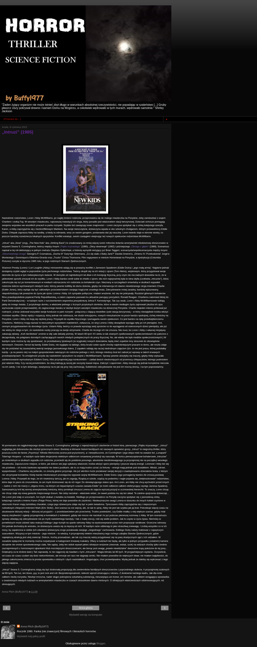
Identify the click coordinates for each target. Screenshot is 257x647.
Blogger (100, 643)
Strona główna (86, 608)
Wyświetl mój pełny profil (31, 636)
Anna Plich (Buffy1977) (35, 626)
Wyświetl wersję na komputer (85, 614)
